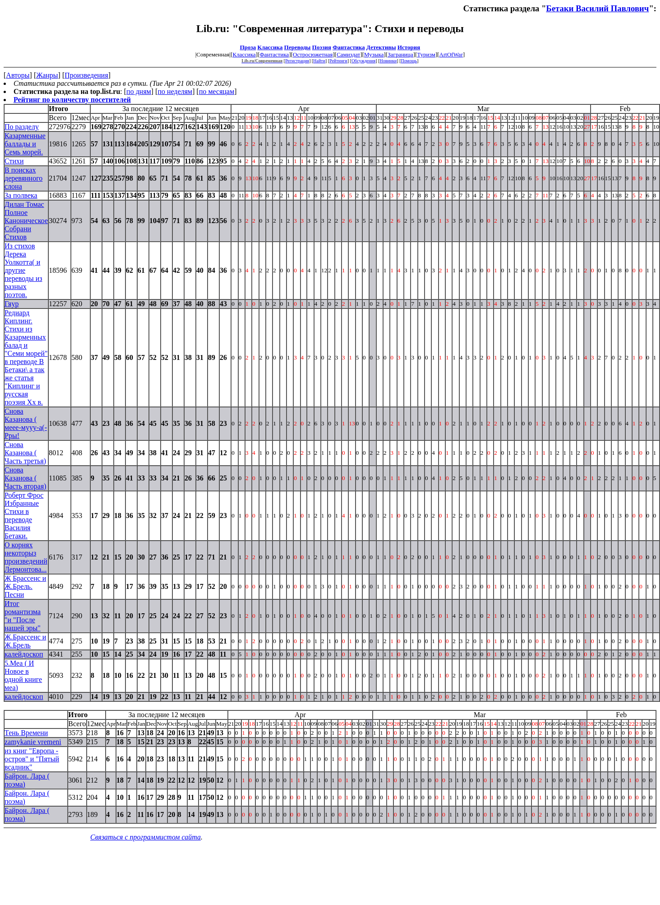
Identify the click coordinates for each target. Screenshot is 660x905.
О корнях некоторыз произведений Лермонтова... (26, 557)
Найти (319, 60)
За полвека (21, 195)
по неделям (175, 91)
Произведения (86, 75)
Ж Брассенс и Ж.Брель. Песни (25, 586)
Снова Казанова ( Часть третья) (25, 453)
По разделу (22, 127)
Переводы (297, 47)
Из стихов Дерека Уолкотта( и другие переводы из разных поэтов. (23, 270)
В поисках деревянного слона (23, 178)
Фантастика (348, 47)
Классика (270, 47)
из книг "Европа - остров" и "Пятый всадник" (32, 759)
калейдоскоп (24, 654)
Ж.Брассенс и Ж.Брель (25, 641)
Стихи (14, 161)
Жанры (47, 75)
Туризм (426, 54)
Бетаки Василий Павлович (597, 8)
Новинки (388, 60)
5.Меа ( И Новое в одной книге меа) (23, 675)
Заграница (400, 54)
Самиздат (348, 54)
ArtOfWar (451, 54)
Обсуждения (363, 60)
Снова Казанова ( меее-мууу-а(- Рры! (26, 423)
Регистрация (297, 60)
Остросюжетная (312, 54)
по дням (138, 91)
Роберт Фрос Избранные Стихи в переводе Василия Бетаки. (24, 515)
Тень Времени (26, 733)
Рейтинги (338, 60)
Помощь (409, 60)
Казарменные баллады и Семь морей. (25, 144)
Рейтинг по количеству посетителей (72, 99)
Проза (248, 47)
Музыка (374, 54)
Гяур (11, 304)
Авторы (17, 75)
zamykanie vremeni (33, 742)
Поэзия (321, 47)
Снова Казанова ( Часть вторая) (25, 478)
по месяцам (216, 91)
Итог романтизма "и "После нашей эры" (23, 616)
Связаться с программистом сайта (145, 837)
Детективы (381, 47)
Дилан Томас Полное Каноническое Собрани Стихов (26, 221)
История (408, 47)
